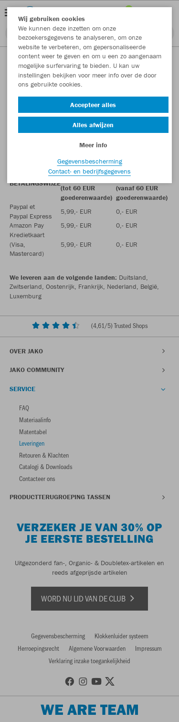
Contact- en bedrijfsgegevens (89, 171)
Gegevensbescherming (89, 161)
